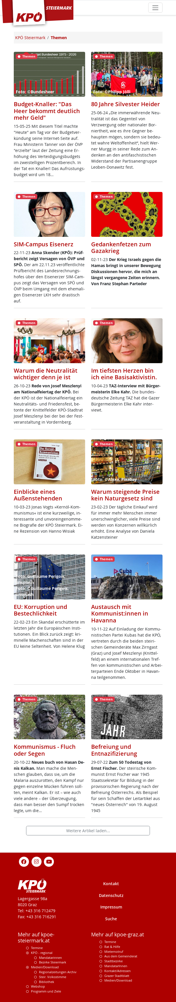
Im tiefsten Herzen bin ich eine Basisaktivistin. (124, 374)
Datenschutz (111, 895)
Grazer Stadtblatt (116, 976)
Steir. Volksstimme (52, 977)
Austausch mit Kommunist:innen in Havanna (119, 613)
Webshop (38, 986)
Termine (37, 948)
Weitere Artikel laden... (88, 830)
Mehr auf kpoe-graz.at (117, 934)
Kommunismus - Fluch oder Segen (45, 750)
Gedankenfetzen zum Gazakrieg (121, 247)
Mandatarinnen (50, 957)
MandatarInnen (115, 966)
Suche (111, 918)
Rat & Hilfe (112, 946)
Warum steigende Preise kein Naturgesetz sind (125, 495)
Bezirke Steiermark (52, 962)
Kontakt (111, 883)
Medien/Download (45, 967)
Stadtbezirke (113, 961)
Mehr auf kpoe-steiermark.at (36, 937)
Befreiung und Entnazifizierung (114, 750)
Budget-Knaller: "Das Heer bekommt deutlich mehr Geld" (47, 110)
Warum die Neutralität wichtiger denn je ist (45, 374)
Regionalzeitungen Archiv (58, 972)
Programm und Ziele (46, 991)
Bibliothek (46, 982)
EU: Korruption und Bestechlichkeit (40, 610)
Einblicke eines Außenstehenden (38, 495)
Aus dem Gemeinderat (120, 956)
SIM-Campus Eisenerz (43, 244)
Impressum (111, 907)
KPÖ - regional (41, 952)
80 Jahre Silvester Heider (125, 104)
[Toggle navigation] (155, 8)
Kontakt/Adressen (117, 971)
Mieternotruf (113, 951)
